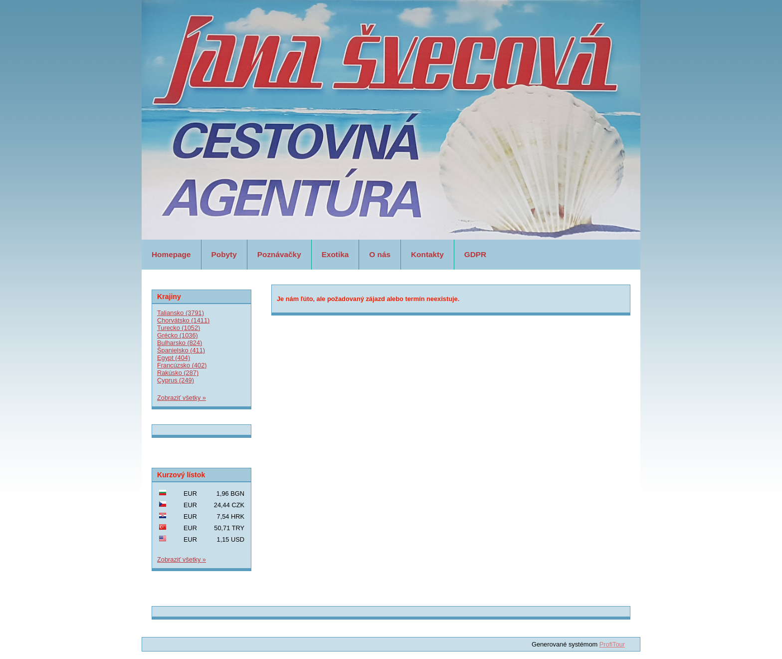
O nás (380, 254)
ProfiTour (612, 644)
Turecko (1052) (178, 327)
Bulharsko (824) (179, 342)
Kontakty (427, 254)
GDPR (475, 254)
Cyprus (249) (175, 380)
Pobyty (224, 254)
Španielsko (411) (181, 350)
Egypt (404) (173, 357)
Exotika (335, 254)
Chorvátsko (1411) (183, 320)
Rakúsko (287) (177, 372)
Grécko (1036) (177, 335)
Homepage (171, 254)
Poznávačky (279, 254)
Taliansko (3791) (180, 313)
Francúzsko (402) (182, 365)
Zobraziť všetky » (181, 397)
